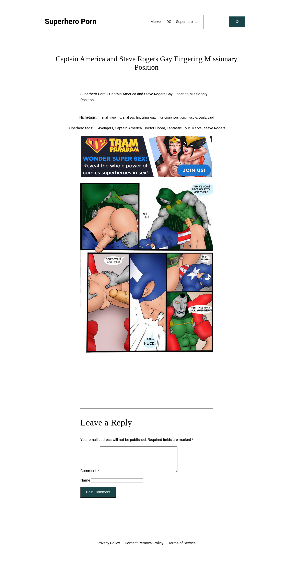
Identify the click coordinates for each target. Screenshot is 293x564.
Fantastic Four (178, 128)
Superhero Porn (93, 94)
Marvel (196, 128)
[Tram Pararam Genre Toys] (146, 392)
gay (152, 117)
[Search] (237, 21)
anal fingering (111, 117)
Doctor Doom (154, 128)
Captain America (128, 128)
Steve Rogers (214, 128)
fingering (142, 117)
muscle (191, 117)
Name (85, 485)
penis (202, 117)
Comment (89, 475)
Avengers (105, 128)
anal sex (129, 117)
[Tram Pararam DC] (146, 175)
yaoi (211, 117)
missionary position (171, 117)
